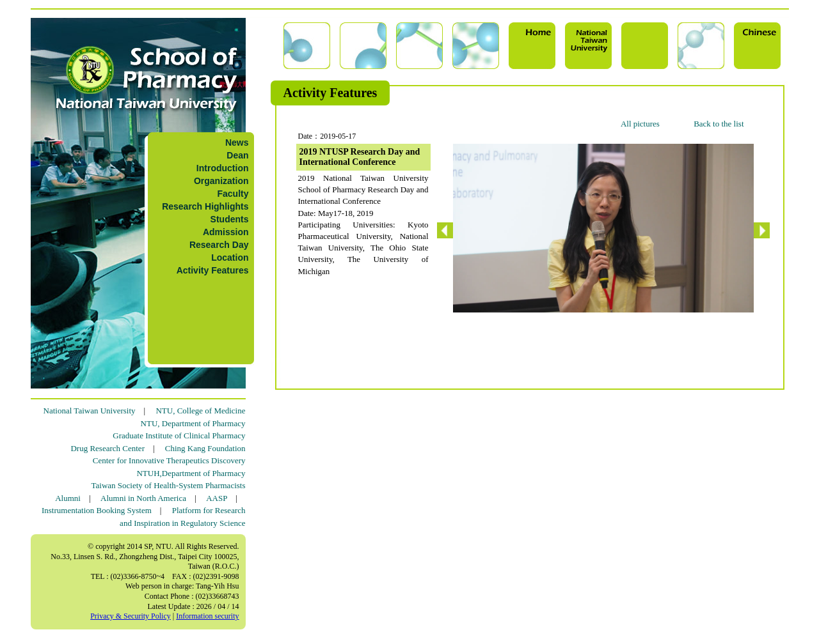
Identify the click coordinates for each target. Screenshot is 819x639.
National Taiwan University (90, 410)
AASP (216, 498)
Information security (207, 616)
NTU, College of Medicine (200, 410)
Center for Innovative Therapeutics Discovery (169, 460)
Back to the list (718, 123)
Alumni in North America (143, 498)
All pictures (640, 123)
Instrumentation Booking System (97, 510)
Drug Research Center (107, 448)
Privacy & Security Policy (130, 616)
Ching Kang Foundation (205, 448)
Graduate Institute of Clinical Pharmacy (179, 435)
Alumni (68, 498)
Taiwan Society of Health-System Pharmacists (168, 485)
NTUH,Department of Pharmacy (190, 473)
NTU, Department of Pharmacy (193, 423)
